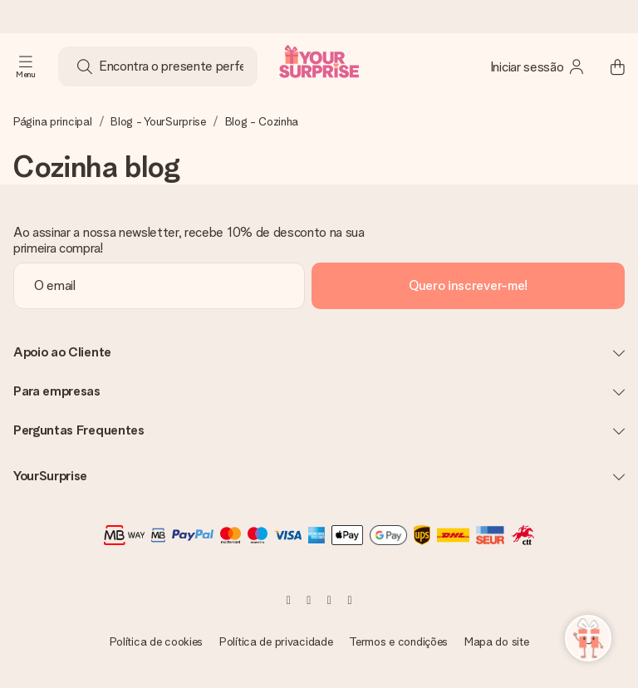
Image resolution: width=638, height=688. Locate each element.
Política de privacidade (276, 641)
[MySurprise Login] (537, 66)
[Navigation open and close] (25, 66)
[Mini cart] (608, 66)
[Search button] (85, 66)
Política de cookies (157, 641)
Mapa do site (496, 641)
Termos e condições (398, 641)
